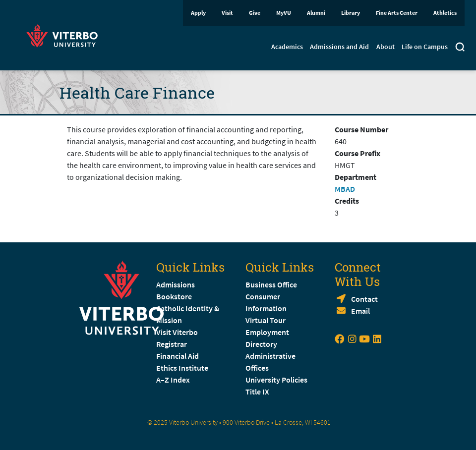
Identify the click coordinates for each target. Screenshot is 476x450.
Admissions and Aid (339, 46)
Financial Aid (177, 356)
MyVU (283, 12)
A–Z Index (173, 380)
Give (254, 12)
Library (350, 12)
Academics (287, 46)
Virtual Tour (265, 320)
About (385, 46)
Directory (262, 344)
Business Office (271, 284)
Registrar (171, 344)
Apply (198, 12)
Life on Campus (425, 46)
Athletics (445, 12)
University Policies (276, 380)
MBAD (345, 189)
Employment (267, 332)
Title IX (257, 391)
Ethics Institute (182, 368)
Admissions (175, 284)
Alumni (316, 12)
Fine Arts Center (396, 12)
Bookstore (174, 296)
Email (360, 311)
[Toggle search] (460, 48)
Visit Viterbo (177, 332)
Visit (227, 12)
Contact (364, 299)
